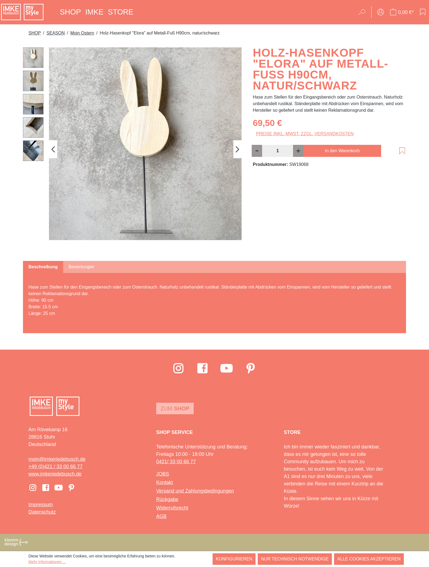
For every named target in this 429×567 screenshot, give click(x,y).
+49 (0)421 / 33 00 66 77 (55, 466)
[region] (132, 149)
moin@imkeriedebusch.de (56, 459)
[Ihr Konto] (380, 12)
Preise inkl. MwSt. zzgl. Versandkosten (305, 133)
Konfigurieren (234, 559)
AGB (161, 516)
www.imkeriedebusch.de (55, 474)
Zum (175, 408)
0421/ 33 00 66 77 (176, 461)
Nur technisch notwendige (295, 559)
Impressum (40, 504)
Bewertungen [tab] (81, 266)
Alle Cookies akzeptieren (369, 559)
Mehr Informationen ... (47, 562)
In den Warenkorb (342, 150)
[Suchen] (363, 12)
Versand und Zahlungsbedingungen (195, 491)
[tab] (43, 267)
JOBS (162, 474)
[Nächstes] (237, 149)
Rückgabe (167, 499)
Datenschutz (42, 512)
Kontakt (164, 482)
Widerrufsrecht (172, 508)
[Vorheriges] (53, 149)
